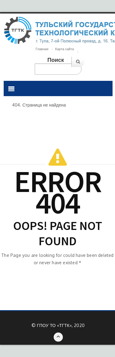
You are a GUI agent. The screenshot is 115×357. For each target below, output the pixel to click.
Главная (42, 49)
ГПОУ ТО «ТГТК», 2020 (61, 325)
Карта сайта (64, 49)
